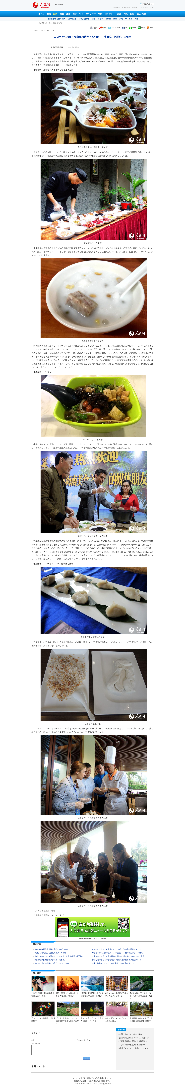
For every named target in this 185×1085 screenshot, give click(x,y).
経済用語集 (72, 19)
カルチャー (91, 14)
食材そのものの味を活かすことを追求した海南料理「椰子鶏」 (59, 956)
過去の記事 (142, 14)
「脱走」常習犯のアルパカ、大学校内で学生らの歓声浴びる (67, 1021)
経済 (55, 14)
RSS (150, 28)
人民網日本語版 (37, 31)
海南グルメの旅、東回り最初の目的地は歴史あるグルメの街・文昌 (118, 956)
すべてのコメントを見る (81, 1040)
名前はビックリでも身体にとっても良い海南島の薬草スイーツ (116, 949)
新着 (49, 14)
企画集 (135, 7)
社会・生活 (50, 31)
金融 (115, 19)
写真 (126, 14)
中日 (81, 14)
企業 (93, 19)
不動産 (108, 19)
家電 (121, 19)
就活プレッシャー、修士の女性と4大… (134, 1048)
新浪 (103, 28)
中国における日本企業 (56, 19)
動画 (132, 14)
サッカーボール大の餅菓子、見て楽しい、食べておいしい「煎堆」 (118, 953)
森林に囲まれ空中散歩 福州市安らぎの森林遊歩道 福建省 (141, 995)
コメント (109, 14)
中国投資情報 (84, 19)
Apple (93, 28)
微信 (141, 28)
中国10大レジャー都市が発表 (130, 1034)
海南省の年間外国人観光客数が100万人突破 (52, 949)
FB (124, 28)
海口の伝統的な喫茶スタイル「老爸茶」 (50, 960)
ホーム (41, 14)
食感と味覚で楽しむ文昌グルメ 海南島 (50, 953)
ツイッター (114, 28)
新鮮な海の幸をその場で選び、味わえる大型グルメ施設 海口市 (117, 960)
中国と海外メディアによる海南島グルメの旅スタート (113, 963)
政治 (68, 14)
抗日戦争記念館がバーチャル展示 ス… (135, 1038)
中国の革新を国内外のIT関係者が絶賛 (49, 23)
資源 (136, 19)
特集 (100, 14)
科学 (75, 14)
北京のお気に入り (146, 7)
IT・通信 (128, 19)
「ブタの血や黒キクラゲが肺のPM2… (134, 1045)
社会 (62, 14)
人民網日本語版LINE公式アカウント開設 (92, 928)
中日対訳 (117, 7)
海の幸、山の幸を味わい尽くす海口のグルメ (52, 963)
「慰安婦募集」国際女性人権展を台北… (135, 1041)
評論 (119, 14)
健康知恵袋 (126, 7)
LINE (132, 28)
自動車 (100, 19)
